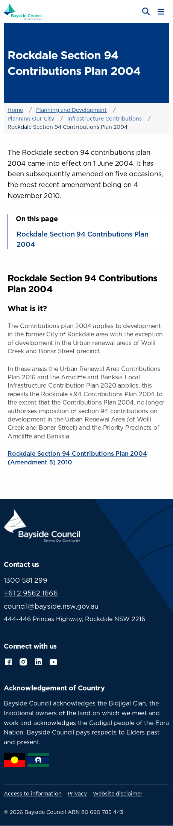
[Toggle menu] (161, 11)
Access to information (33, 793)
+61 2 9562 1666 (31, 593)
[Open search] (145, 11)
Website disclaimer (118, 793)
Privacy (77, 793)
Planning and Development (71, 110)
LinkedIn (38, 661)
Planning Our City (31, 118)
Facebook (8, 661)
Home (15, 110)
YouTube (54, 661)
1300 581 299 (25, 580)
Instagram (23, 661)
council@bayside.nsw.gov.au (51, 606)
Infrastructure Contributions (104, 118)
